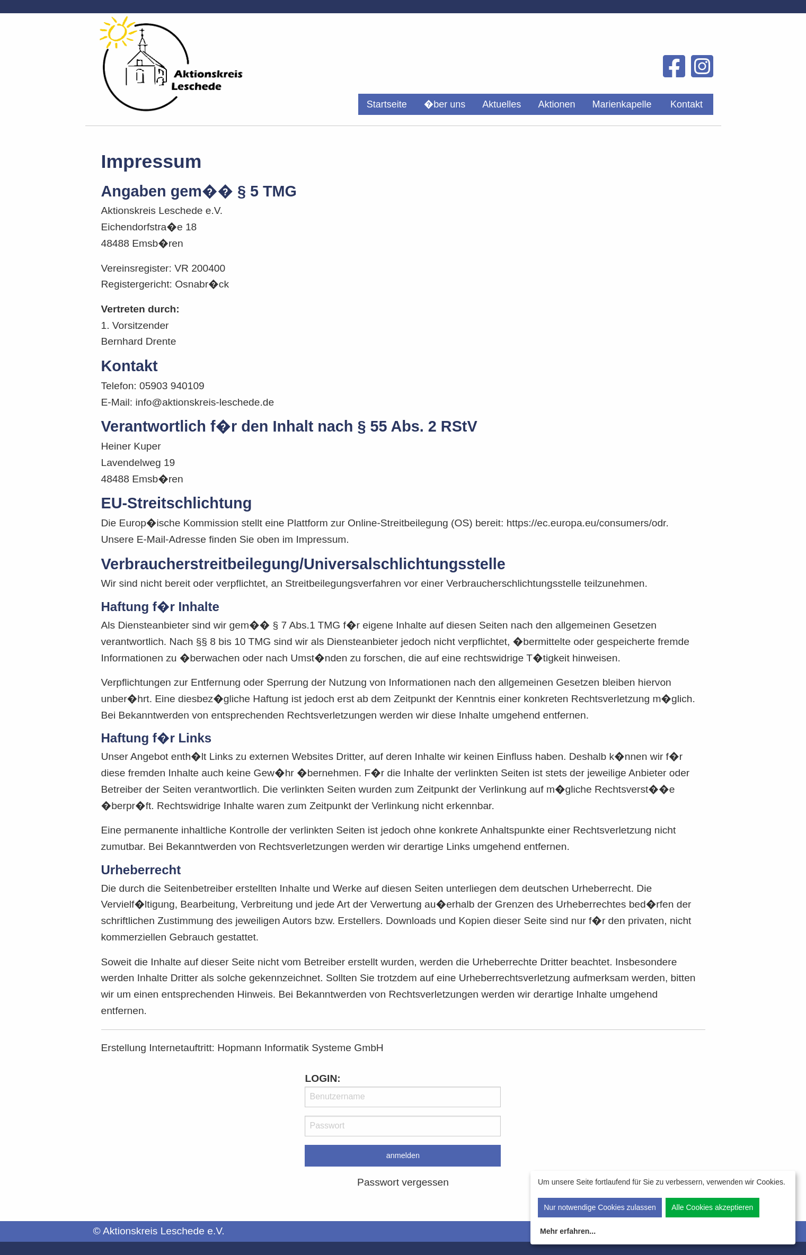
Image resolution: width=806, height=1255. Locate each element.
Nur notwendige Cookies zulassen (600, 1207)
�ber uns (445, 104)
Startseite (387, 104)
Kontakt (686, 104)
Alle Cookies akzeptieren (712, 1207)
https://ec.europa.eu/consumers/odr (586, 522)
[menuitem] (386, 104)
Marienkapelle (621, 104)
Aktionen (556, 104)
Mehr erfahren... (568, 1231)
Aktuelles (501, 104)
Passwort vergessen (403, 1182)
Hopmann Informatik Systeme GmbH (300, 1047)
